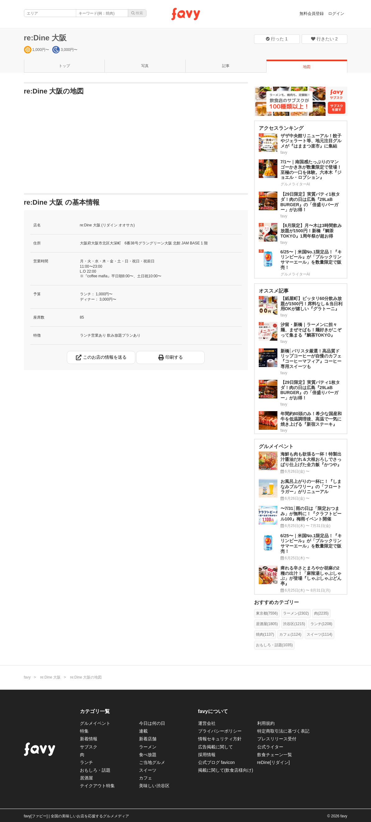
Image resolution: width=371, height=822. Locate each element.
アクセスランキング (281, 128)
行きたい (324, 38)
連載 (143, 731)
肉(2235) (321, 613)
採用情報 (207, 754)
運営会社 (207, 723)
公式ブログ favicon (216, 762)
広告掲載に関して (215, 746)
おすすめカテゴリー (276, 602)
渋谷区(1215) (294, 624)
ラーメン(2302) (296, 613)
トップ (64, 66)
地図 (306, 67)
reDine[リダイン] (273, 762)
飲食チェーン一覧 (274, 754)
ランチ (86, 762)
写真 (145, 66)
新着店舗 (147, 738)
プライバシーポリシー (220, 731)
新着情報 (88, 738)
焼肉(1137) (265, 634)
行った (277, 38)
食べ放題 (147, 754)
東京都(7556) (267, 613)
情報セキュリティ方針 (220, 738)
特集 (84, 731)
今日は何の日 (152, 723)
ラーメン (147, 746)
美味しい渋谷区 (154, 785)
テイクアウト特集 (97, 785)
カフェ (145, 777)
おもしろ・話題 (95, 770)
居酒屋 (86, 777)
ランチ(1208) (321, 624)
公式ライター (270, 746)
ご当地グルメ (152, 762)
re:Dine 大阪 (45, 38)
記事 (226, 66)
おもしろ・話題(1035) (274, 645)
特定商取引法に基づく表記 (283, 731)
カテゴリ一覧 (95, 711)
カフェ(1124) (290, 634)
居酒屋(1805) (267, 624)
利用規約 (266, 723)
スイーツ (147, 770)
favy (27, 677)
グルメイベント (95, 723)
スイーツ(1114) (319, 634)
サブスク (88, 746)
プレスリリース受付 (276, 738)
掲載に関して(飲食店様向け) (225, 770)
